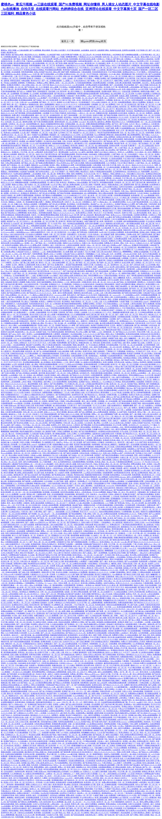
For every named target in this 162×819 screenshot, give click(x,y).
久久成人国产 (25, 132)
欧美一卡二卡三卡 (113, 63)
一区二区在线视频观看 (59, 514)
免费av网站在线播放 (109, 782)
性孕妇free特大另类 (44, 498)
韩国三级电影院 (99, 351)
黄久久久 (15, 535)
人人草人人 (80, 187)
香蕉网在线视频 (154, 158)
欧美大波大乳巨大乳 (85, 464)
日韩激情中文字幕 (21, 258)
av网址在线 (58, 61)
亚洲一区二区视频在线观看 (107, 784)
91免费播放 (85, 637)
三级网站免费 (41, 494)
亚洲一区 (7, 743)
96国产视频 (88, 221)
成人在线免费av (34, 360)
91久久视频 (36, 187)
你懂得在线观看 (85, 388)
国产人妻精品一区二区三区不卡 (103, 109)
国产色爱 (4, 559)
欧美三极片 (13, 550)
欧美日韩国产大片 (51, 152)
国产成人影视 (98, 221)
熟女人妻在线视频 (75, 169)
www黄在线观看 (78, 85)
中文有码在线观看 (92, 758)
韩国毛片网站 (10, 330)
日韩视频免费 (132, 683)
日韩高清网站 (119, 505)
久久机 (98, 310)
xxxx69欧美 (19, 230)
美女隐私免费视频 (110, 390)
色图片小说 (86, 243)
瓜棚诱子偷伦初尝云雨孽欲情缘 (136, 685)
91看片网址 (38, 511)
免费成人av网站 (43, 83)
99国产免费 (65, 72)
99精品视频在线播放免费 (57, 156)
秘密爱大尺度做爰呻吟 (135, 637)
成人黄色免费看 (151, 503)
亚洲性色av (130, 351)
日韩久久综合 (51, 317)
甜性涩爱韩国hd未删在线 (46, 576)
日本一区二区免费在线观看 (68, 743)
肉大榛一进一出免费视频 (10, 93)
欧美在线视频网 (24, 529)
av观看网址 (75, 728)
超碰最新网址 (23, 169)
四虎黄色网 (130, 269)
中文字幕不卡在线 (50, 689)
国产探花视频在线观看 (66, 154)
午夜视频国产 (115, 813)
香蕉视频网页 (35, 572)
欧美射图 (144, 444)
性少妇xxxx (136, 509)
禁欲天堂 (8, 408)
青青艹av (59, 732)
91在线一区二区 (8, 204)
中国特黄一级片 (148, 804)
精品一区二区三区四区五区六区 (90, 548)
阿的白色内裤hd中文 (49, 544)
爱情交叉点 (117, 252)
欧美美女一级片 (86, 208)
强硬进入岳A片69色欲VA (72, 243)
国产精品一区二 (42, 243)
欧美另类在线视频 (67, 492)
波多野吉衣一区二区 (146, 258)
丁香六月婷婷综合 (79, 358)
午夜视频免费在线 (63, 314)
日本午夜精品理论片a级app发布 (28, 485)
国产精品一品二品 (28, 683)
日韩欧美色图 (112, 395)
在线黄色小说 (36, 453)
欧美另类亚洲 (58, 784)
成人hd (147, 390)
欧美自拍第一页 (59, 498)
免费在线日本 (115, 524)
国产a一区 (59, 128)
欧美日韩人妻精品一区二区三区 (82, 145)
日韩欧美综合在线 (17, 353)
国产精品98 (61, 161)
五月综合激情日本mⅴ (56, 778)
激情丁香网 (97, 635)
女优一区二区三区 (131, 314)
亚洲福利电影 (36, 544)
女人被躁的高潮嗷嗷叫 (63, 408)
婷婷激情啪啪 (14, 171)
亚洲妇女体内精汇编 (124, 137)
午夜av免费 (153, 89)
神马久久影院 (15, 763)
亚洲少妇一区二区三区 (122, 100)
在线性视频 (150, 132)
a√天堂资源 (143, 54)
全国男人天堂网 (130, 80)
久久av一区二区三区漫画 (118, 76)
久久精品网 (14, 442)
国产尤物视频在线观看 (130, 54)
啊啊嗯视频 (109, 550)
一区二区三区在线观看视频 (32, 492)
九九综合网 (40, 145)
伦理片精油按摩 (137, 100)
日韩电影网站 (10, 485)
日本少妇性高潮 (45, 802)
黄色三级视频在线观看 (73, 217)
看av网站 (97, 423)
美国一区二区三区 (73, 813)
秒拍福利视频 (70, 494)
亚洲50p (21, 483)
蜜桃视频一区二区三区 (39, 132)
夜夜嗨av (21, 758)
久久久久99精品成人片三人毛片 (94, 106)
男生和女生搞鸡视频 (27, 176)
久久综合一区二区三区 (67, 236)
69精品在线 (131, 745)
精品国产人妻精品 (15, 180)
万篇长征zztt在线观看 (34, 61)
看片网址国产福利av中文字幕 (136, 130)
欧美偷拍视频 (94, 421)
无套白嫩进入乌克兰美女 (135, 174)
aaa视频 (86, 297)
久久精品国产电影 (53, 54)
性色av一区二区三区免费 (91, 228)
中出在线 (123, 145)
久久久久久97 (140, 719)
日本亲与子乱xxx (69, 641)
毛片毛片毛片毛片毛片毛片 (115, 609)
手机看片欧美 (77, 756)
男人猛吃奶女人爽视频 (102, 122)
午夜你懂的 (138, 596)
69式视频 (135, 317)
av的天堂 (120, 719)
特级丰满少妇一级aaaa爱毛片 (149, 109)
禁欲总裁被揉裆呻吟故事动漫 (125, 193)
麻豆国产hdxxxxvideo (76, 63)
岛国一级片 (77, 648)
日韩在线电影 (32, 239)
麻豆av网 (56, 72)
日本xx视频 (46, 425)
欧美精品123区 (26, 150)
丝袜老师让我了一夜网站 (94, 815)
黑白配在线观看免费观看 (52, 228)
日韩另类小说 (60, 245)
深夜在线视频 (22, 137)
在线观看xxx (147, 93)
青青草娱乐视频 (35, 654)
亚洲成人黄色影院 (19, 167)
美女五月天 (63, 111)
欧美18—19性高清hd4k (90, 161)
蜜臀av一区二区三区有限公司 (52, 531)
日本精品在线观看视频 (37, 126)
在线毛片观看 (98, 115)
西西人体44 (110, 334)
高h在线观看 (125, 813)
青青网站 (112, 659)
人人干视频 (60, 57)
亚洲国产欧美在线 (40, 191)
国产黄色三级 (118, 59)
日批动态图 (126, 91)
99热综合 (22, 648)
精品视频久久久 (154, 364)
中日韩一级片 (17, 615)
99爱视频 (62, 470)
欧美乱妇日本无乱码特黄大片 (80, 126)
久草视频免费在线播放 (93, 440)
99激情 (45, 234)
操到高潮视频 (36, 76)
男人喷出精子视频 (7, 111)
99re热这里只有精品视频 (50, 793)
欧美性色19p (34, 533)
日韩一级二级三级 (140, 563)
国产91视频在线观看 (144, 80)
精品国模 (17, 618)
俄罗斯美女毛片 (7, 174)
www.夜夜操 (101, 70)
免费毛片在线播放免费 (148, 663)
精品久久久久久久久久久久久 (61, 85)
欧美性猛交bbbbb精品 (22, 715)
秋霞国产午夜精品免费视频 (83, 533)
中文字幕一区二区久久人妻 (58, 297)
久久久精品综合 (11, 390)
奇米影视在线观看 (80, 137)
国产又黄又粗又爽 (139, 182)
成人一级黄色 (106, 399)
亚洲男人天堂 (148, 260)
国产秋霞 (39, 769)
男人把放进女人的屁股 (114, 180)
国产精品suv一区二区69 (20, 566)
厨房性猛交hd (138, 349)
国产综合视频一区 (12, 436)
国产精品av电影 (18, 54)
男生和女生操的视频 (56, 178)
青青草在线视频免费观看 (99, 319)
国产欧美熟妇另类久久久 (92, 763)
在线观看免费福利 (125, 102)
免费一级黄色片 (76, 89)
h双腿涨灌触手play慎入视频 (17, 197)
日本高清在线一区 (144, 754)
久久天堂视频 (9, 732)
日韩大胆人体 (25, 561)
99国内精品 (103, 74)
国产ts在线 (53, 269)
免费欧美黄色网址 (88, 451)
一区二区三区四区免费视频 (17, 514)
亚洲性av (26, 685)
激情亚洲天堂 (105, 377)
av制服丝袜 (135, 65)
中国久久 (109, 59)
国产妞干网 (14, 498)
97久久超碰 (25, 544)
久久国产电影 (59, 481)
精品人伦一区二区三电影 (124, 416)
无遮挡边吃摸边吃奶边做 (48, 111)
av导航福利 (57, 304)
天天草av (16, 262)
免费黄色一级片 (15, 388)
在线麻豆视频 (26, 260)
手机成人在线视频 (10, 83)
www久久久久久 (88, 156)
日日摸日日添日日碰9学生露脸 (43, 340)
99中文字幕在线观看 (48, 109)
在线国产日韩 (31, 576)
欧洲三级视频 (108, 362)
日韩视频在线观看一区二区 (15, 542)
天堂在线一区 (147, 485)
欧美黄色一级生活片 (11, 635)
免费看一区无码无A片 (12, 193)
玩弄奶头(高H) (76, 553)
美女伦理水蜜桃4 (75, 763)
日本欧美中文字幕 (76, 119)
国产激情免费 (87, 739)
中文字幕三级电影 (7, 622)
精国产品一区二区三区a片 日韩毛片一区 (43, 611)
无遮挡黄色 (61, 628)
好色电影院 (36, 57)
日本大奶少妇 (90, 187)
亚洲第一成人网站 (32, 364)
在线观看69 (22, 189)
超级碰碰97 (65, 334)
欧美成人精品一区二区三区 (52, 371)
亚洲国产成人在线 (42, 176)
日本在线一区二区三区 (13, 122)
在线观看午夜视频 (48, 732)
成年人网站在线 (63, 375)
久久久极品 (72, 232)
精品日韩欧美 (21, 451)
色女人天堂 (120, 130)
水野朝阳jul (156, 371)
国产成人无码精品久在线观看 (27, 373)
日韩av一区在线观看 (38, 256)
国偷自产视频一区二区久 (116, 492)
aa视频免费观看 (97, 602)
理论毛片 (101, 349)
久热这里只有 (75, 680)
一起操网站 (27, 791)
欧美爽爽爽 (72, 366)
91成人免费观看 (110, 795)
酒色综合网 (5, 243)
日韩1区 (31, 468)
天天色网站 (35, 793)
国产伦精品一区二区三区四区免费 (105, 96)
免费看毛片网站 (118, 635)
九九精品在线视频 (113, 167)
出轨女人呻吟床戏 (80, 310)
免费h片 (135, 408)
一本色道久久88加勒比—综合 (56, 210)
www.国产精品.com (59, 813)
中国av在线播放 (123, 724)
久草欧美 (76, 425)
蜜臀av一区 (88, 379)
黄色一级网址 (78, 280)
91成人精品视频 (18, 267)
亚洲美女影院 (106, 343)
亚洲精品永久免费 (47, 119)
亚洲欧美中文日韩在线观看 (97, 633)
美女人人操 (103, 161)
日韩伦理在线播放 (111, 275)
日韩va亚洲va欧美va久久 (45, 763)
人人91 (121, 501)
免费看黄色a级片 (151, 637)
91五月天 (89, 613)
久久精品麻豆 (101, 63)
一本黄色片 (87, 507)
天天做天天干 (141, 351)
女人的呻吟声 (81, 460)
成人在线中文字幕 (20, 438)
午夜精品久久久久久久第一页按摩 (42, 566)
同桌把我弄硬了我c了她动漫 (11, 631)
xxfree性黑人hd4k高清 (106, 269)
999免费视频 (120, 810)
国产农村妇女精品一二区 (45, 171)
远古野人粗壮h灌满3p (118, 267)
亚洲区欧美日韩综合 (38, 693)
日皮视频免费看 (84, 449)
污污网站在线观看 (144, 572)
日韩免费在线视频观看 (122, 195)
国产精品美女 (113, 119)
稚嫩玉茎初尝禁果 (147, 299)
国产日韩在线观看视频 (122, 509)
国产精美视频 (85, 414)
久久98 (95, 139)
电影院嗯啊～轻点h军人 (141, 83)
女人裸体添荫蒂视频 (44, 470)
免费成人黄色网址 (77, 674)
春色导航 (42, 373)
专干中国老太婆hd (103, 353)
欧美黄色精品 (26, 291)
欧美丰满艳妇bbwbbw (137, 219)
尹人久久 (90, 646)
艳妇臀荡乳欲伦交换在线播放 (145, 111)
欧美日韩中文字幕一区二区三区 (63, 557)
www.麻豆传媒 (72, 754)
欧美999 (22, 119)
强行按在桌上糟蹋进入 (109, 444)
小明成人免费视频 (63, 431)
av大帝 (14, 364)
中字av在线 (8, 269)
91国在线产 (71, 96)
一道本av (45, 817)
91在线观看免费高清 (115, 356)
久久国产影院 (122, 412)
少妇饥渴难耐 (28, 427)
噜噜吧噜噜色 (98, 754)
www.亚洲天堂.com (41, 522)
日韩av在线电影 (28, 709)
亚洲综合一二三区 (122, 236)
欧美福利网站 (6, 161)
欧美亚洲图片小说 (153, 284)
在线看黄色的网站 (119, 202)
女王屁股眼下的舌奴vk (104, 579)
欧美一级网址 (129, 719)
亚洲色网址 (134, 96)
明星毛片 (81, 776)
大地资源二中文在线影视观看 (62, 310)
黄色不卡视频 (125, 280)
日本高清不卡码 (142, 74)
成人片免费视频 (39, 161)
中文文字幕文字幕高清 (58, 113)
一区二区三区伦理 (115, 347)
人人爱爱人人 (68, 80)
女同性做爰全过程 (113, 527)
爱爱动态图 (123, 306)
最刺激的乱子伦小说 (50, 455)
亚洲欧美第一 (126, 167)
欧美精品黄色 (6, 464)
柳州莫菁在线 (70, 332)
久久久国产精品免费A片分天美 (109, 371)
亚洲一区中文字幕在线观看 (148, 254)
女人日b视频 (34, 93)
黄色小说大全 (67, 425)
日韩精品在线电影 (26, 319)
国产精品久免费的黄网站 (113, 358)
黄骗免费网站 (11, 507)
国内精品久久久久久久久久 (54, 477)
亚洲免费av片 (26, 228)
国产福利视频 (36, 800)
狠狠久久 (156, 379)
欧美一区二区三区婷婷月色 (99, 249)
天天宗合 (24, 371)
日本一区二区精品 (25, 375)
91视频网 (21, 282)
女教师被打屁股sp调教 (61, 728)
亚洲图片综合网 (43, 275)
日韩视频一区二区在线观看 (108, 401)
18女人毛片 (130, 609)
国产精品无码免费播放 (110, 455)
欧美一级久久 (153, 213)
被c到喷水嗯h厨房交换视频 (66, 109)
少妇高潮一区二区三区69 (143, 126)
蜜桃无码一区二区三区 (26, 154)
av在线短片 (11, 600)
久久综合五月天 (53, 713)
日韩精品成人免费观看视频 (62, 546)
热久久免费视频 (58, 802)
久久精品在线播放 (92, 317)
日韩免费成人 (12, 306)
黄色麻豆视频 (156, 546)
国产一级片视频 (136, 414)
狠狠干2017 (9, 126)
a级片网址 (47, 382)
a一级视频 (127, 410)
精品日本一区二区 (135, 618)
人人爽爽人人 (31, 356)
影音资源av (68, 117)
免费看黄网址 (70, 737)
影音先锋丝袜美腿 (46, 330)
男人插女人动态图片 (18, 460)
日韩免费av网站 (9, 252)
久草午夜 (155, 477)
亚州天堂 (121, 442)
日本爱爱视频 (9, 336)
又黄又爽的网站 (24, 390)
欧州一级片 (87, 87)
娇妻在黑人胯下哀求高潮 (46, 745)
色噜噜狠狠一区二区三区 (98, 644)
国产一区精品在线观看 (26, 570)
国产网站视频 (86, 425)
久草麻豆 (101, 442)
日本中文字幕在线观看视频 (19, 349)
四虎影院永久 (63, 269)
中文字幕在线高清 (41, 659)
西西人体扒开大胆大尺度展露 (87, 774)
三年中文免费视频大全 (119, 219)
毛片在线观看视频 (134, 631)
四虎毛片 (132, 395)
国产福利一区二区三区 (105, 262)
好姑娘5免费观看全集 (76, 761)
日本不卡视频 (94, 570)
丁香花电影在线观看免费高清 (60, 308)
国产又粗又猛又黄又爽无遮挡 (74, 271)
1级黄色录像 (98, 713)
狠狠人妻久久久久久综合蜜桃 (71, 410)
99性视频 (106, 475)
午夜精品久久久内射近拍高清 (84, 284)
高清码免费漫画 (142, 529)
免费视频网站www (103, 650)
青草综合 (134, 176)
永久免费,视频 (68, 252)
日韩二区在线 (67, 141)
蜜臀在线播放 (136, 464)
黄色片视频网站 (32, 460)
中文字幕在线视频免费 (106, 130)
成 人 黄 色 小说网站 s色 (143, 535)
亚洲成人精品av (128, 706)
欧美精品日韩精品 (130, 358)
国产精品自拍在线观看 (28, 639)
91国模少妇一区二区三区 (18, 598)
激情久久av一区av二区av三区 (17, 67)
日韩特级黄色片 (80, 291)
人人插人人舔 (6, 241)
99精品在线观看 (107, 509)
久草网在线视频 (45, 678)
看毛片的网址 (110, 689)
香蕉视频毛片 (10, 304)
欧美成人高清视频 (42, 758)
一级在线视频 (59, 511)
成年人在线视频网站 (134, 477)
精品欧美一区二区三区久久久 (21, 178)
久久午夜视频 (51, 280)
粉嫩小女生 (18, 204)
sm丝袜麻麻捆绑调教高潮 (67, 176)
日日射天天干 (18, 70)
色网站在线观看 (104, 154)
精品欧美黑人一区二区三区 (25, 332)
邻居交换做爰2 (127, 215)
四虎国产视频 (86, 719)
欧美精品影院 (88, 89)
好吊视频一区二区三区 (15, 87)
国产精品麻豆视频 (145, 176)
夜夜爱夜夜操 (48, 61)
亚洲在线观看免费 (90, 364)
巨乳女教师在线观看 (115, 139)
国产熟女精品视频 (19, 219)
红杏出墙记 (26, 158)
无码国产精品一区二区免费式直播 (134, 756)
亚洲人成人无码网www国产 (112, 245)
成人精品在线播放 (26, 401)
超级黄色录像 (129, 184)
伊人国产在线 (53, 327)
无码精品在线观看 (22, 434)
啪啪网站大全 (34, 592)
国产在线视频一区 (66, 291)
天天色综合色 (36, 392)
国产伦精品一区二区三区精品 (125, 518)
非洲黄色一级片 (48, 245)
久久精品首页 (77, 531)
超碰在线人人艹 (69, 774)
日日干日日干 (151, 323)
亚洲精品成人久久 (126, 321)
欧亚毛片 (86, 169)
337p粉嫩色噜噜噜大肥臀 (134, 481)
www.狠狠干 (54, 275)
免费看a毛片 (92, 236)
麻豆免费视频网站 (134, 135)
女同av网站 (68, 468)
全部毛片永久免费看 (13, 291)
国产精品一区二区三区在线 (38, 208)
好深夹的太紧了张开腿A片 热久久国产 (138, 453)
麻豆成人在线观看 (10, 154)
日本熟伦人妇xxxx (66, 663)
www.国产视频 (134, 797)
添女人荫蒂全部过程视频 (27, 477)
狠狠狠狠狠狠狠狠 (59, 143)
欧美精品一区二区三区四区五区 (75, 226)
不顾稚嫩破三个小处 (93, 254)
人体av (12, 522)
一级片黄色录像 (26, 635)
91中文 (61, 364)
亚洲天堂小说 (123, 115)
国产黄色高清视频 (65, 555)
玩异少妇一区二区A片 (111, 57)
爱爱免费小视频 (151, 150)
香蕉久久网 (108, 297)
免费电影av (80, 557)
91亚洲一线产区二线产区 (39, 516)
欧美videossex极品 (122, 555)
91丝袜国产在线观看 (27, 171)
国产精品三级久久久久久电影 (17, 399)
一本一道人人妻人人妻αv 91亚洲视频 (28, 585)
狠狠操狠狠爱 (20, 784)
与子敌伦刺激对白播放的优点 (68, 191)
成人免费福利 (38, 375)
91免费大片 (76, 308)
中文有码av (63, 87)
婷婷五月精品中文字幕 (72, 128)
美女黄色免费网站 (21, 89)
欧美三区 (155, 178)
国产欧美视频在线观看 (74, 139)
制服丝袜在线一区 (105, 295)
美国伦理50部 (105, 691)
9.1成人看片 (49, 706)
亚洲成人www (26, 74)
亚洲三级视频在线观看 (96, 206)
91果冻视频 (97, 165)
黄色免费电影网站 (125, 644)
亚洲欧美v (16, 152)
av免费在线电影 (37, 481)
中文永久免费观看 (99, 492)
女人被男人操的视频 (86, 152)
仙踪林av (128, 362)
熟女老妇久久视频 (119, 789)
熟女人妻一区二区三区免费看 (45, 542)
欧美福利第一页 (137, 195)
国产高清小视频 (62, 63)
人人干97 (155, 559)
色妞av (95, 464)
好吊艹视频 (87, 139)
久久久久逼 (57, 438)
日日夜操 (46, 310)
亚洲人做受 (120, 369)
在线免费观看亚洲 (77, 609)
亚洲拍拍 (38, 195)
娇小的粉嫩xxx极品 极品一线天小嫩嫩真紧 (109, 278)
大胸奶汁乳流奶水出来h (15, 717)
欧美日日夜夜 (128, 126)
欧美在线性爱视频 (132, 232)
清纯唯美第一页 (109, 332)
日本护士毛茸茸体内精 (136, 592)
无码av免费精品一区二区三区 (35, 230)
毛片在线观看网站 (82, 327)
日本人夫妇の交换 (138, 598)
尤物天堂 (43, 117)
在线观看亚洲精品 (28, 286)
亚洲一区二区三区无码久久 (29, 594)
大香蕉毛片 (7, 351)
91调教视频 (16, 447)
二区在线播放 (36, 174)
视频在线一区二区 (28, 145)
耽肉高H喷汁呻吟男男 (60, 483)
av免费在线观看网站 (56, 711)
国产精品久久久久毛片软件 (54, 217)
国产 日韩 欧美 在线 (137, 265)
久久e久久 (155, 135)
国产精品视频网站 (75, 514)
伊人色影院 (52, 743)
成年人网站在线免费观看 (78, 496)
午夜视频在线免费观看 (124, 462)
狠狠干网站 (118, 80)
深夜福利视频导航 (12, 319)
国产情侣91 (147, 347)
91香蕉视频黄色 (45, 189)
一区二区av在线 (81, 689)
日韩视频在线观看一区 (12, 57)
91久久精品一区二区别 (143, 152)
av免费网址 (130, 152)
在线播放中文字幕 (45, 444)
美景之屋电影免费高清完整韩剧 (16, 490)
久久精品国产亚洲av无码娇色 (41, 434)
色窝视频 (103, 356)
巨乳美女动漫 (86, 180)
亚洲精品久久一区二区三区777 (56, 503)
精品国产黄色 (148, 349)
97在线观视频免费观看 (134, 141)
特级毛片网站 (74, 171)
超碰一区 (133, 312)
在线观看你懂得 (35, 399)
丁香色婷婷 (9, 784)
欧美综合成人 (76, 219)
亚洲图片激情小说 (130, 678)
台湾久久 (23, 139)
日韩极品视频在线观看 (90, 219)
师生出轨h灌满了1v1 (101, 524)
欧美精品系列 (146, 559)
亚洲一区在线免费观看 (39, 743)
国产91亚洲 (99, 98)
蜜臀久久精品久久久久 (29, 410)
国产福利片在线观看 (71, 453)
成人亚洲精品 (46, 362)
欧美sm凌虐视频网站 (150, 715)
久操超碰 (84, 312)
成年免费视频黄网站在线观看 (134, 221)
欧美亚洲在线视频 (133, 334)
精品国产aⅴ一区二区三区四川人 (85, 132)
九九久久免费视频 (72, 511)
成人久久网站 (97, 719)
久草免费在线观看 (120, 239)
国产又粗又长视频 (78, 163)
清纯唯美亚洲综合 (83, 306)
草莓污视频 (64, 559)
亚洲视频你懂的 (153, 449)
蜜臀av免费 (52, 191)
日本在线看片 (133, 154)
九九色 (67, 392)
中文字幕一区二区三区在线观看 (27, 111)
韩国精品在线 (75, 72)
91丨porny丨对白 (51, 583)
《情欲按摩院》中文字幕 (92, 410)
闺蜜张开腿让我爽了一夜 (150, 91)
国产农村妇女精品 (133, 267)
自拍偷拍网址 (14, 176)
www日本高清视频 (153, 522)
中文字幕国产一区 (21, 126)
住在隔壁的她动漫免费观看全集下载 (114, 702)
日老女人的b (73, 548)
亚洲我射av (128, 704)
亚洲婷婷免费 (113, 698)
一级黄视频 (78, 544)
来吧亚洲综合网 (58, 202)
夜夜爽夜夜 (90, 271)
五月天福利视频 (88, 135)
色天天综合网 (47, 59)
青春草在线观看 (90, 119)
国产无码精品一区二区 (146, 795)
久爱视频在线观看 (125, 696)
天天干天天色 (92, 576)
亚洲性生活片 (82, 206)
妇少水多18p (66, 358)
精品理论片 (84, 171)
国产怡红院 (156, 674)
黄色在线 (104, 158)
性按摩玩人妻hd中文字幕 (40, 624)
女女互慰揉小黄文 (85, 635)
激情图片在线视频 (154, 362)
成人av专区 (111, 403)
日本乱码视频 (122, 804)
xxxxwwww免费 (60, 295)
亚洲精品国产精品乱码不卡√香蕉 (95, 544)
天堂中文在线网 (113, 280)
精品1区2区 (132, 648)
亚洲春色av (24, 104)
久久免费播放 (123, 395)
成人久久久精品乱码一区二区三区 (54, 490)
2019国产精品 (117, 343)
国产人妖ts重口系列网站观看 (65, 206)
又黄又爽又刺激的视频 (123, 83)
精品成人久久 (153, 314)
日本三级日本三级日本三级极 (147, 78)
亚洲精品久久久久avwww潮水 (31, 761)
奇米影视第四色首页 (99, 72)
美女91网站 (13, 455)
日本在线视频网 (149, 793)
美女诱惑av (35, 117)
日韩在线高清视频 (143, 67)
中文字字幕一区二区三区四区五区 (120, 327)
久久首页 (13, 189)
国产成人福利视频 (142, 184)
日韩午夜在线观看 (76, 377)
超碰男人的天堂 (37, 509)
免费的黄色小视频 (63, 174)
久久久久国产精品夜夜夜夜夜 (40, 143)
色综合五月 (27, 366)
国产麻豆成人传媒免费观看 (145, 611)
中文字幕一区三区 (27, 152)
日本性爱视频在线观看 (83, 165)
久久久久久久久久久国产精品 (94, 334)
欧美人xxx (109, 652)
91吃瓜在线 (153, 325)
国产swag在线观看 (131, 561)
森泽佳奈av (34, 349)
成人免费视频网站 (91, 193)
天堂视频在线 (21, 739)
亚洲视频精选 (116, 498)
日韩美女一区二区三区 (17, 124)
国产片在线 (124, 124)
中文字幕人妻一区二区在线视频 (134, 178)
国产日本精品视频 (47, 74)
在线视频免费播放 (75, 87)
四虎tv (92, 171)
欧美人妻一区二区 (99, 282)
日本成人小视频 (83, 319)
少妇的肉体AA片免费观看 (78, 572)
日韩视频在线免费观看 (38, 182)
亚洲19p (40, 644)
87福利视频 (39, 106)
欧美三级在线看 (149, 763)
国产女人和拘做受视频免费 (46, 351)
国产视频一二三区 (35, 59)
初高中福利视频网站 (44, 282)
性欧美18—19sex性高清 (99, 494)
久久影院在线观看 (115, 158)
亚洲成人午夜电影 (101, 338)
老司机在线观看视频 (34, 113)
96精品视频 (25, 80)
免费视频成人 (77, 148)
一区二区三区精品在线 (145, 145)
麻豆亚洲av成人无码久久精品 (40, 96)
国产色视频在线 (135, 421)
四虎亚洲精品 (105, 93)
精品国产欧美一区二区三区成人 (126, 143)
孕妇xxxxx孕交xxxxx (55, 226)
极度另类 (102, 260)
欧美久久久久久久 (123, 583)
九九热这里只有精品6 (99, 299)
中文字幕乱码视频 (115, 72)
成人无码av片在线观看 (50, 291)
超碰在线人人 (97, 382)
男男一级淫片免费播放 (142, 455)
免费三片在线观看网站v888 (125, 128)
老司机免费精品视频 (109, 670)
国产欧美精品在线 (58, 475)
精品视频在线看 (98, 126)
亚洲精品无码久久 (129, 72)
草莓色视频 (89, 789)
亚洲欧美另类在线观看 (140, 245)
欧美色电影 (33, 273)
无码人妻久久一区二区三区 (107, 709)
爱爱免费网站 (39, 767)
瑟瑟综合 (144, 386)
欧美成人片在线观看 (114, 808)
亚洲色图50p (96, 427)
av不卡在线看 (54, 208)
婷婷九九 (98, 210)
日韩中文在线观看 (135, 804)
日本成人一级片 (103, 741)
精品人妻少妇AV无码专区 (140, 546)
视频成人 (106, 174)
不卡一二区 (109, 416)
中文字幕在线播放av (111, 304)
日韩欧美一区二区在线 (132, 369)
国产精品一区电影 (73, 312)
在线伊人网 (63, 440)
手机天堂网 (141, 332)
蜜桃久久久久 (139, 150)
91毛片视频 (61, 317)
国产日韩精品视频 (70, 61)
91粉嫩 (92, 366)
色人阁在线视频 (123, 61)
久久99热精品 (12, 247)
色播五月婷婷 (31, 282)
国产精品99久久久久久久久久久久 (80, 278)
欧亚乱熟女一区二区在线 (128, 119)
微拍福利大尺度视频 (65, 418)
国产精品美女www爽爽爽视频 (65, 93)
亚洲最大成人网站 (37, 323)
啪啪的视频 (14, 431)
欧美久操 (40, 421)
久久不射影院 (136, 280)
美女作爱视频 (141, 128)
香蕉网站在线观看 (44, 665)
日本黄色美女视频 (55, 243)
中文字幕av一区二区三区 (31, 425)
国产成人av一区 (115, 273)
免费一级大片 (152, 719)
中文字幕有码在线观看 (55, 332)
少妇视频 (45, 113)
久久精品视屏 (106, 228)
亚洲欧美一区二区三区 (136, 113)
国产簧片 (18, 709)
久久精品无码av (14, 511)
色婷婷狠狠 (96, 444)
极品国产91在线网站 (34, 345)
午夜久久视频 (25, 442)
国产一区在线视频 (116, 85)
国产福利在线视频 (87, 574)
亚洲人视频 (79, 520)
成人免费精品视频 (11, 100)
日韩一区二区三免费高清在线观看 (58, 148)
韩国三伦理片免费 (123, 752)
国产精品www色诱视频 (61, 683)
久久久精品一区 (155, 202)
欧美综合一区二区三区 (143, 739)
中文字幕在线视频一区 (33, 353)
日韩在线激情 (59, 540)
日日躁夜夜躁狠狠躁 (136, 613)
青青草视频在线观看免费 (136, 761)
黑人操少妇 (19, 546)
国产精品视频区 (45, 475)
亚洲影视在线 (72, 449)
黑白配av (82, 256)
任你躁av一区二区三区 (10, 78)
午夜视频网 (20, 613)
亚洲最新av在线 (92, 65)
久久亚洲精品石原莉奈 (94, 724)
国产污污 (36, 180)
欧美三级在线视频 (109, 410)
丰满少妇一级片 (27, 511)
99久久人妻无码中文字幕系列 (56, 338)
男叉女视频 (57, 570)
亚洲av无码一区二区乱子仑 (22, 161)
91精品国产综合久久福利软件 (74, 254)
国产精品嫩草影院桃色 (148, 197)
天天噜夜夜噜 (67, 284)
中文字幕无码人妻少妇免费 (98, 481)
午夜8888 (136, 663)
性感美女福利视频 (26, 457)
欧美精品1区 (74, 230)
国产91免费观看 (149, 304)
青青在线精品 (10, 117)
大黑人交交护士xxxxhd (31, 568)
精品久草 (49, 698)
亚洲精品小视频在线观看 (60, 479)
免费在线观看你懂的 (54, 252)
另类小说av (125, 191)
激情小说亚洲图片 (149, 596)
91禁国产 (94, 269)
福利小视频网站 (77, 174)
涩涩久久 (121, 152)
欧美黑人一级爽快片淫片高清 (50, 301)
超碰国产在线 (113, 338)
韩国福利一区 (54, 135)
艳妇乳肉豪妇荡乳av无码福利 (48, 356)
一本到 (147, 438)
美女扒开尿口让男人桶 (38, 314)
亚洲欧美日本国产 (108, 310)
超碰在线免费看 (121, 135)
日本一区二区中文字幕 (17, 429)
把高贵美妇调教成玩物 (49, 663)
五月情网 (142, 96)
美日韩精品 (71, 204)
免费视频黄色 (99, 256)
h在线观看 (140, 382)
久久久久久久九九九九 (54, 501)
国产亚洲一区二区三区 (146, 104)
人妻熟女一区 (113, 321)
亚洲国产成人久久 (69, 691)
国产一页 (70, 685)
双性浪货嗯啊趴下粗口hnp (123, 388)
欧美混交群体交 (69, 306)
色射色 (34, 215)
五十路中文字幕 (65, 100)
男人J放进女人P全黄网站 (73, 403)
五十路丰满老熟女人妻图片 (143, 700)
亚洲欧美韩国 (46, 641)
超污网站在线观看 (90, 717)
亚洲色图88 (78, 447)
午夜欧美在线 (155, 496)
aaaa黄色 (144, 399)
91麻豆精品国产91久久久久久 (18, 516)
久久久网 (84, 540)
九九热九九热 (57, 641)
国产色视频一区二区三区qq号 (81, 54)
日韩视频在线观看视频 (121, 176)
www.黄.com (74, 167)
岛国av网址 (112, 771)
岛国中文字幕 (88, 265)
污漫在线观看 (86, 72)
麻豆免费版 (77, 676)
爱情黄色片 (151, 96)
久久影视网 (118, 221)
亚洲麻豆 (66, 568)
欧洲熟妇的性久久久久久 (147, 119)
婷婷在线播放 (120, 589)
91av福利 (138, 93)
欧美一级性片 (44, 384)
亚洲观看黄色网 (76, 472)
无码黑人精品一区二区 (46, 325)
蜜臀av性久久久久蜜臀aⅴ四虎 (30, 245)
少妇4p (43, 594)
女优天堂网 (65, 54)
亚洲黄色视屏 (106, 91)
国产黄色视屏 (17, 366)
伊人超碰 (50, 256)
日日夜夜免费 (130, 505)
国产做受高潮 (71, 470)
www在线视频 (33, 102)
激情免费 (26, 800)
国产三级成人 (16, 425)
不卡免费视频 (106, 178)
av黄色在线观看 (136, 304)
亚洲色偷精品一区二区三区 (61, 260)
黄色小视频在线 (46, 158)
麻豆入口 (131, 76)
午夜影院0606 (27, 180)
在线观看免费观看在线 (58, 600)
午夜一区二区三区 (48, 65)
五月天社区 (82, 178)
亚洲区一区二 (29, 243)
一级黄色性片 (81, 247)
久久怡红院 (15, 223)
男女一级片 (62, 223)
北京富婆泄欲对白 (148, 507)
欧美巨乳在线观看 (97, 306)
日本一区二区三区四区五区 (127, 104)
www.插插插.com (76, 771)
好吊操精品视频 (112, 345)
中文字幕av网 (55, 89)
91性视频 (110, 83)
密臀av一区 (96, 414)
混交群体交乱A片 (134, 171)
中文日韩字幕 (130, 78)
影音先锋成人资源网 (98, 449)
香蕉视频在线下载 (128, 74)
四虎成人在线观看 (30, 204)
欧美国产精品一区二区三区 (132, 189)
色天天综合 (94, 418)
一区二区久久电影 (12, 278)
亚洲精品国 (30, 702)
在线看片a (35, 278)
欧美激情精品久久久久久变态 (118, 117)
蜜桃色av (152, 540)
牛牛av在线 (95, 102)
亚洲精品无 (25, 193)
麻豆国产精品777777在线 (112, 210)
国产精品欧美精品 (112, 226)
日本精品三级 (148, 141)
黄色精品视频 (117, 399)
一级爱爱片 (123, 421)
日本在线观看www (17, 243)
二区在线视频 (15, 382)
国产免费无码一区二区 (124, 150)
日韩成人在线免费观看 (17, 706)
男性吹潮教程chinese (96, 275)
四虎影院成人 (146, 273)
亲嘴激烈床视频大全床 (25, 217)
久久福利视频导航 (89, 353)
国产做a (82, 743)
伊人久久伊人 (31, 429)
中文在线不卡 (144, 317)
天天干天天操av (24, 76)
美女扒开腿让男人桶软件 (76, 390)
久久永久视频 (83, 667)
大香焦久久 (87, 771)
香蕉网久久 (141, 282)
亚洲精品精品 (154, 620)
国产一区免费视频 (101, 553)
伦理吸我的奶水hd (134, 386)
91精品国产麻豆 (37, 390)
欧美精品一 (84, 230)
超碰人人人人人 (50, 412)
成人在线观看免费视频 (40, 635)
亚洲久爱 (66, 609)
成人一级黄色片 (110, 98)
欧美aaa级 (105, 254)
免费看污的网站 (101, 78)
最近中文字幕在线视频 (66, 689)
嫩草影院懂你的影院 (111, 663)
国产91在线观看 (155, 74)
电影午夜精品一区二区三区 (81, 301)
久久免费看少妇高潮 (64, 280)
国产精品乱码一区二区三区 (74, 780)
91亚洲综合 (100, 470)
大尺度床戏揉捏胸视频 (83, 83)
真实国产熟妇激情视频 (74, 265)
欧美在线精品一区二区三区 (94, 416)
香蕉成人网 (31, 494)
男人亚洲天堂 (61, 221)
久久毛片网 (149, 375)
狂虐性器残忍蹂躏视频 (22, 174)
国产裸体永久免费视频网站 (52, 195)
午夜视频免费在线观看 (152, 278)
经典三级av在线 (131, 650)
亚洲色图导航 (44, 756)
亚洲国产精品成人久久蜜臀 (125, 204)
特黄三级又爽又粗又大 (136, 239)
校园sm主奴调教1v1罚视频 (55, 139)
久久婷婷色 (22, 208)
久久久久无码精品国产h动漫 (78, 421)
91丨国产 (29, 542)
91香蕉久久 (100, 59)
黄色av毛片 (143, 314)
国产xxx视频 (69, 447)
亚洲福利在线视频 (14, 481)
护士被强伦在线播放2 (55, 639)
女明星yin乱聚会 (112, 106)
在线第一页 (20, 202)
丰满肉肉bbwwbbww (115, 678)
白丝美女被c (40, 698)
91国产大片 (27, 336)
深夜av (44, 399)
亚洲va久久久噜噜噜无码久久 (110, 308)
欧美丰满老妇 (146, 661)
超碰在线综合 (123, 375)
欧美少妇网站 (32, 189)
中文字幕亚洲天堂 (93, 241)
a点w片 (102, 223)
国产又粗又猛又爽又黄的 (152, 137)
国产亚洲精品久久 (74, 522)
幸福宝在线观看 (125, 379)
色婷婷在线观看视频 (73, 161)
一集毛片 (10, 546)
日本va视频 (34, 440)
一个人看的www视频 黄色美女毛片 (41, 295)
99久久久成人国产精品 (115, 282)
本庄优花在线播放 (112, 457)
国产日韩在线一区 (31, 87)
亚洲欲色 (150, 102)
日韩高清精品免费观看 (123, 447)
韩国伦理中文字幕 (48, 572)
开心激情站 (85, 813)
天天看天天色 (49, 106)
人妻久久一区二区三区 (86, 113)
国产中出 (50, 265)
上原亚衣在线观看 (73, 245)
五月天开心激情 (87, 184)
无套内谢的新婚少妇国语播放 (102, 373)
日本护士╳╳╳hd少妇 (71, 180)
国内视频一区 (6, 286)
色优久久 (70, 143)
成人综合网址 (110, 150)
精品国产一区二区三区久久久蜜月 (40, 553)
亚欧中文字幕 (106, 674)
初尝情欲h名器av (112, 711)
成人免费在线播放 (28, 618)
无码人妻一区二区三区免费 (79, 360)
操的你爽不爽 (35, 722)
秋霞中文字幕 (28, 767)
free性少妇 (74, 152)
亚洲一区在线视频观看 (55, 494)
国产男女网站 (98, 87)
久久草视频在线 (13, 457)
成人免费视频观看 (78, 611)
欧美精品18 (24, 592)
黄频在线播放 (6, 364)
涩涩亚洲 (72, 503)
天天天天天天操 (90, 174)
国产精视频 (103, 758)
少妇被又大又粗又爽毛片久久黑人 (61, 200)
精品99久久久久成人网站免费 (58, 126)
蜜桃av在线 (92, 672)
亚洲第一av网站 (59, 704)
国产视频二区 (50, 379)
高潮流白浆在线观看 (28, 269)
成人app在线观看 (94, 639)
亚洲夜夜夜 (135, 91)
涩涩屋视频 (30, 758)
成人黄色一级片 (132, 589)
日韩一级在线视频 (99, 280)
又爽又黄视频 (74, 269)
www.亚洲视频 (33, 137)
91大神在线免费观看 (80, 397)
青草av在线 (150, 206)
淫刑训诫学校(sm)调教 (25, 466)
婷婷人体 (66, 76)
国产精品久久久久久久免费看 (142, 440)
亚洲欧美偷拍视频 (79, 566)
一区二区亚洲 (12, 477)
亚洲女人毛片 (9, 782)
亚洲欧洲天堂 (34, 299)
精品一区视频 (113, 299)
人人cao (113, 392)
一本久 (54, 462)
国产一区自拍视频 (133, 444)
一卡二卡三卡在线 (137, 377)
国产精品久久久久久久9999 (80, 299)
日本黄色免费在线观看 (13, 412)
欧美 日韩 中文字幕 (109, 165)
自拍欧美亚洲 (52, 286)
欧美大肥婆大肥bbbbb (130, 776)
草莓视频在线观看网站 (17, 239)
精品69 (117, 778)
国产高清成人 (64, 299)
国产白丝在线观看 (7, 210)
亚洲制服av (134, 639)
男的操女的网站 (26, 377)
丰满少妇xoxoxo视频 (43, 780)
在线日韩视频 (40, 418)
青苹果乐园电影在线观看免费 (88, 93)
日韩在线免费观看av (132, 156)
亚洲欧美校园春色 (31, 806)
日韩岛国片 (38, 689)
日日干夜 (141, 479)
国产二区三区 (51, 594)
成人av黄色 (13, 570)
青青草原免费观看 (30, 546)
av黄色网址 (123, 698)
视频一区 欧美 (108, 518)
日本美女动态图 (29, 754)
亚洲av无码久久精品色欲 (144, 59)
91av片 (156, 776)
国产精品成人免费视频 (131, 399)
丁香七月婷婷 (45, 130)
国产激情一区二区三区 (35, 139)
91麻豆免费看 (78, 197)
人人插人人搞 (17, 254)
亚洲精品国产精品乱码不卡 (33, 386)
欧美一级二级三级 (49, 174)
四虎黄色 (143, 362)
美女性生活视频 (39, 150)
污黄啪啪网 (18, 128)
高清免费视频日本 (33, 124)
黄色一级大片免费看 (89, 401)
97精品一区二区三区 (39, 336)
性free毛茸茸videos (63, 163)
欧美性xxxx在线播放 (138, 373)
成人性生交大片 (35, 490)
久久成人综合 (90, 579)
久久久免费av (20, 726)
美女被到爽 (75, 683)
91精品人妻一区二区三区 (129, 457)
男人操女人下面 (51, 323)
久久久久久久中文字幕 (34, 726)
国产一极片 (104, 561)
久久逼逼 (31, 555)
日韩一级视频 (98, 267)
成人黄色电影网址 (27, 223)
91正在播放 (48, 481)
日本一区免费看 (116, 254)
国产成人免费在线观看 (71, 184)
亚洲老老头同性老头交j (101, 791)
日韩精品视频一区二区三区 (75, 124)
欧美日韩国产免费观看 (43, 405)
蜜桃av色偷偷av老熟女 (100, 468)
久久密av (120, 726)
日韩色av (136, 362)
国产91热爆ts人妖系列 (72, 748)
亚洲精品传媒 (121, 745)
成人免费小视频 (133, 256)
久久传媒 (147, 100)
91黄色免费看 (30, 769)
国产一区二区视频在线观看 (52, 80)
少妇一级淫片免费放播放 (98, 347)
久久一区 (102, 774)
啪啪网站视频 (116, 189)
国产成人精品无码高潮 (74, 704)
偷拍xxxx (109, 397)
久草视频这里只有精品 (132, 507)
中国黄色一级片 (83, 615)
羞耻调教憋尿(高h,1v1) (146, 247)
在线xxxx (132, 61)
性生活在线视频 (151, 585)
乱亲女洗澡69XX (80, 80)
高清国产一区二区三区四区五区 (70, 507)
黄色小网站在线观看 (106, 193)
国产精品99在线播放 (40, 711)
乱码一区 (48, 304)
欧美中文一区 (116, 364)
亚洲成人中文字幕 (97, 297)
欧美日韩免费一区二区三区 (11, 492)
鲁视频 (148, 178)
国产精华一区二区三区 (57, 522)
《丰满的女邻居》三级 (9, 76)
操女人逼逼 (141, 206)
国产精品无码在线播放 (32, 637)
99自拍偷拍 (93, 154)
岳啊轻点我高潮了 (23, 793)
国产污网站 (134, 815)
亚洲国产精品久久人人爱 (72, 438)
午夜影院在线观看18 (54, 247)
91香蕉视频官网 (97, 375)
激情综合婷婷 (75, 282)
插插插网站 (99, 447)
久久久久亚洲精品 (63, 145)
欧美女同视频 (51, 161)
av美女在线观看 (153, 594)
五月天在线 (133, 431)
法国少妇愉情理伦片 (38, 232)
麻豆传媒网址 (85, 269)
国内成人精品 (152, 98)
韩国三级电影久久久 (118, 174)
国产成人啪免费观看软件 (62, 330)
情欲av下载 (104, 657)
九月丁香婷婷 (83, 347)
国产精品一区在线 (20, 59)
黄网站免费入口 (78, 260)
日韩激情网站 (120, 572)
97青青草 (88, 557)
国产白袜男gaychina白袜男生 (110, 706)
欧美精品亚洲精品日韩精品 (34, 70)
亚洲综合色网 (114, 145)
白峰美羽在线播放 (77, 189)
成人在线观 (27, 496)
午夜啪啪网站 (120, 334)
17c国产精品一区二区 (126, 148)
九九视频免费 (49, 509)
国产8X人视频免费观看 (90, 308)
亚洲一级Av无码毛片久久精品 (124, 67)
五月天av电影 (156, 228)
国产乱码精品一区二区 (147, 143)
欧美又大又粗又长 (150, 340)
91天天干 (28, 557)
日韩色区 (110, 613)
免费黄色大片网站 (115, 241)
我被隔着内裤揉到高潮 (121, 312)
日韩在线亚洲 (125, 161)
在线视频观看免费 (130, 628)
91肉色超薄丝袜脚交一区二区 (89, 61)
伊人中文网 (117, 425)
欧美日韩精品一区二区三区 (37, 451)
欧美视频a (90, 462)
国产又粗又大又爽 (57, 561)
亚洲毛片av (96, 158)
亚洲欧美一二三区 (125, 533)
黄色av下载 (141, 412)
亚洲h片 (158, 132)
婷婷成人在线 (119, 156)
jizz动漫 (23, 494)
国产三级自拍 (72, 317)
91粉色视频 (72, 626)
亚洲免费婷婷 (74, 427)
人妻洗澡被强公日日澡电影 (116, 774)
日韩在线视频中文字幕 (79, 356)
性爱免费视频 (37, 254)
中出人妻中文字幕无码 (110, 336)
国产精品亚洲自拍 (73, 637)
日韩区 (3, 67)
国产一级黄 (119, 314)
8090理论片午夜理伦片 (113, 126)
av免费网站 (16, 260)
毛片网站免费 (97, 388)
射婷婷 (59, 102)
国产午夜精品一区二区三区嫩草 (18, 165)
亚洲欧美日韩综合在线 (29, 670)
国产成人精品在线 (74, 156)
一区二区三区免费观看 (96, 226)
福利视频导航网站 (153, 76)
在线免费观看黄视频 (145, 548)
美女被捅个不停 (121, 800)
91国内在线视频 (15, 228)
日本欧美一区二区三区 (108, 102)
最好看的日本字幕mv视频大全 (34, 589)
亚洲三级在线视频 (111, 436)
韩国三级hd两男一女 (123, 286)
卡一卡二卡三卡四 (109, 516)
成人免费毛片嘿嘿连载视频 (24, 195)
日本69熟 (122, 336)
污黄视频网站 (43, 204)
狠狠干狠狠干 (13, 130)
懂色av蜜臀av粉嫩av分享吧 (150, 802)
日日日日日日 (6, 605)
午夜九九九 (56, 789)
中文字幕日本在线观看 (106, 200)
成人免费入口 (50, 145)
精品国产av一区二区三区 (86, 470)
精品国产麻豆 (77, 505)
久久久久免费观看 (112, 306)
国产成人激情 (90, 622)
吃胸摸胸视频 (96, 728)
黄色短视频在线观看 (131, 180)
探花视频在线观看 (47, 93)
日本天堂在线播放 (25, 340)
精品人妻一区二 (13, 104)
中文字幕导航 (108, 213)
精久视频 (134, 286)
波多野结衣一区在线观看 (16, 531)
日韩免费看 (19, 626)
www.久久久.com (42, 308)
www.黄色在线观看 (140, 213)
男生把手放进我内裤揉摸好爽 (108, 132)
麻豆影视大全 (90, 63)
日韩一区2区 (76, 100)
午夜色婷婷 (153, 204)
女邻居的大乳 (51, 319)
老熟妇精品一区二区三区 (41, 507)
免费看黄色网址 (72, 57)
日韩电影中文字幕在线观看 (62, 137)
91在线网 (40, 210)
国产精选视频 (90, 611)
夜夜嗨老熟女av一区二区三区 (63, 787)
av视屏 (61, 806)
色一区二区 (116, 228)
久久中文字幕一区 (83, 602)
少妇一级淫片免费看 (129, 371)
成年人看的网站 (87, 485)
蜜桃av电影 (43, 349)
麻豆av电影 (145, 57)
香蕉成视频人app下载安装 (119, 797)
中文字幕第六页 (55, 98)
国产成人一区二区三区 (113, 169)
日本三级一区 (73, 241)
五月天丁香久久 (135, 124)
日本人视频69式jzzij (12, 200)
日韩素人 (20, 191)
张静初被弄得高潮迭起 (63, 258)
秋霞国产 (97, 455)
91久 (103, 330)
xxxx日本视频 (44, 165)
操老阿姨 (97, 646)
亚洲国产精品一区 (91, 260)
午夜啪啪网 (103, 321)
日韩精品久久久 (96, 453)
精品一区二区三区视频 (130, 364)
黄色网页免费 (123, 87)
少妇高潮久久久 (111, 442)
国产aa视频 (152, 685)
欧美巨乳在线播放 (12, 245)
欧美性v (30, 334)
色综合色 (117, 213)
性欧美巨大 (38, 267)
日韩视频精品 (66, 98)
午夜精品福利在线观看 (103, 171)
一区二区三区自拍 (85, 115)
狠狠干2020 (98, 152)
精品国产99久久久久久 (77, 457)
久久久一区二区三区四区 (20, 156)
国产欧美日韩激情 (56, 797)
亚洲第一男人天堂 (148, 310)
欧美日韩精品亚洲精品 (114, 466)
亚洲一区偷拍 (133, 600)
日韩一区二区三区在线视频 (69, 661)
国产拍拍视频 (30, 347)
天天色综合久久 (46, 667)
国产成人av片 (97, 379)
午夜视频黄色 (62, 761)
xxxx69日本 (5, 711)
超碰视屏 (122, 444)
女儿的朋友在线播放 (146, 652)
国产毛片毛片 (29, 527)
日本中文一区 (137, 676)
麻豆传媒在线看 (153, 678)
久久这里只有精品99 (135, 774)
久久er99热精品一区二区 (82, 696)
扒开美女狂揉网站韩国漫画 (102, 425)
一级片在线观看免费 (108, 61)
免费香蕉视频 (47, 392)
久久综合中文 (108, 687)
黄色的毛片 (120, 659)
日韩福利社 (135, 197)
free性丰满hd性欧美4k (76, 440)
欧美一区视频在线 (67, 239)
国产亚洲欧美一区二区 (27, 535)
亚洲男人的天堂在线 (61, 59)
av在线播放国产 (13, 609)
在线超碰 (8, 282)
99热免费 (102, 479)
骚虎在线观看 (129, 139)
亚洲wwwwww (116, 215)
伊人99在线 (97, 54)
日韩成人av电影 (36, 455)
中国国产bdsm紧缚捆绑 (40, 135)
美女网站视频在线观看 (92, 91)
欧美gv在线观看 (52, 150)
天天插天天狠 (110, 555)
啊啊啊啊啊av (128, 252)
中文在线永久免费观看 (115, 232)
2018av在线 (144, 364)
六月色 (89, 234)
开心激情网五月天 (48, 442)
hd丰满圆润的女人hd (40, 496)
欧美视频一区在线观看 (51, 492)
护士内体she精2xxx (49, 67)
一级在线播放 (136, 728)
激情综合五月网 (46, 137)
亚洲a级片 (123, 226)
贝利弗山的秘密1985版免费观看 (97, 85)
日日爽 (50, 602)
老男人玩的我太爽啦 (85, 399)
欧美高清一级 (30, 351)
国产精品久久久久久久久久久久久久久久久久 (88, 587)
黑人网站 (71, 713)
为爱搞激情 (141, 492)
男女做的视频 (94, 706)
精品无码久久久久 (31, 54)
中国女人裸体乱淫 (20, 343)
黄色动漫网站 (120, 234)
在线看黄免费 (116, 249)
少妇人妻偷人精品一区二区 (31, 85)
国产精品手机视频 (111, 115)
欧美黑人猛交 (31, 795)
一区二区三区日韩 (67, 83)
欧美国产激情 (25, 278)
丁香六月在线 (138, 544)
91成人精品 (152, 399)
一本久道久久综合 (59, 776)
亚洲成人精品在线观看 (51, 726)
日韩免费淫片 (72, 234)
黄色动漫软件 (33, 579)
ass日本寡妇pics (84, 366)
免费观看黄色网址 (110, 602)
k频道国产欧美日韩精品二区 (78, 249)
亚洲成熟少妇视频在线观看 (78, 600)
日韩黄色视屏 (93, 232)
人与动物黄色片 (99, 100)
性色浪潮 (34, 765)
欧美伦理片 (137, 607)
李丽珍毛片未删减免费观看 (73, 416)
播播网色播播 (128, 405)
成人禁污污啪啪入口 (75, 91)
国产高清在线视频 (109, 719)
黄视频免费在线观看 (55, 117)
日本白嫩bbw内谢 (21, 665)
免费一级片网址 (76, 351)
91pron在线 (93, 667)
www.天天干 (152, 330)
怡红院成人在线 (99, 150)
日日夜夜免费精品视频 (143, 139)
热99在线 (129, 111)
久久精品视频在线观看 (132, 758)
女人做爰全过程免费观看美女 (91, 362)
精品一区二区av (84, 479)
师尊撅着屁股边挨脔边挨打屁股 (58, 589)
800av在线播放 (82, 182)
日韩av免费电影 (110, 137)
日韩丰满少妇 (46, 187)
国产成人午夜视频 (133, 200)
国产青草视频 (20, 113)
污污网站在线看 (104, 364)
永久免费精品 (110, 104)
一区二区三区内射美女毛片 (73, 657)
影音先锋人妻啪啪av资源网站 (75, 501)
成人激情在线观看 (102, 145)
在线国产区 (156, 490)
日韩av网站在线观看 (12, 163)
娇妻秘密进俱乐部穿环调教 (129, 299)
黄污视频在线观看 (59, 434)
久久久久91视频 (34, 633)
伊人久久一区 (81, 691)
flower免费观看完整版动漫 (104, 135)
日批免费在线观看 (99, 83)
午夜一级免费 (13, 327)
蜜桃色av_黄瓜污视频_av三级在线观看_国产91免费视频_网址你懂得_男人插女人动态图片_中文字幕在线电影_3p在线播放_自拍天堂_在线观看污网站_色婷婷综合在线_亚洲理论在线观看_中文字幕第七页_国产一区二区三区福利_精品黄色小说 (80, 8)
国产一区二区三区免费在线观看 (68, 581)
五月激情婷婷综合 (120, 171)
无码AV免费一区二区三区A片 (69, 583)
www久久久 (93, 511)
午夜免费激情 (50, 78)
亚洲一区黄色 (134, 483)
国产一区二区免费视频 (95, 436)
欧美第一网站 (55, 165)
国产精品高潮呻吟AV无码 (16, 293)
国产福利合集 (96, 698)
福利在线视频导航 (143, 210)
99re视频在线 (154, 193)
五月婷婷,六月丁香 (111, 87)
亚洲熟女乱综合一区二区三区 (75, 74)
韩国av (149, 654)
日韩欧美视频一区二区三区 (65, 509)
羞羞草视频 (147, 477)
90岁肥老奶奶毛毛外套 (122, 472)
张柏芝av (59, 442)
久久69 (99, 732)
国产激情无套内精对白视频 (132, 293)
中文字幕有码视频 (123, 403)
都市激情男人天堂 (81, 143)
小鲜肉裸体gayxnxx (22, 232)
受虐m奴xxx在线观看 (11, 132)
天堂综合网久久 (105, 563)
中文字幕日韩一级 (133, 310)
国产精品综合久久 (22, 96)
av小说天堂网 (143, 89)
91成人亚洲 (53, 132)
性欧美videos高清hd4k (63, 620)
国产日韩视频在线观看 (82, 685)
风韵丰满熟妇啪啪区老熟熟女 (110, 511)
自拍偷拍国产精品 (120, 256)
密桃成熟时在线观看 (38, 226)
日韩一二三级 (149, 319)
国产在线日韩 (120, 269)
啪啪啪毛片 (73, 388)
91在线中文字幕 (53, 815)
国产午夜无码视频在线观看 (136, 98)
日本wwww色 (8, 574)
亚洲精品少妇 (33, 748)
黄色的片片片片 (71, 178)
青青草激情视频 (27, 72)
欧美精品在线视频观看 (76, 223)
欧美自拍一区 (125, 106)
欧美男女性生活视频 (46, 206)
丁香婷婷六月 (111, 351)
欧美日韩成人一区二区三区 (83, 555)
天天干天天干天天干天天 (104, 156)
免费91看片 (16, 115)
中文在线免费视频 (52, 529)
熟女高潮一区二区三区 (129, 63)
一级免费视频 (17, 317)
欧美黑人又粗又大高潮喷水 (62, 197)
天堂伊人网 (90, 776)
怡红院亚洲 (13, 98)
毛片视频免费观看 (20, 408)
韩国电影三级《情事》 (111, 615)
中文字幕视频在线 (67, 529)
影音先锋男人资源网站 (36, 148)
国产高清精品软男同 (63, 395)
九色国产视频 (124, 301)
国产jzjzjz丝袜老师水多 (95, 501)
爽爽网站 (10, 797)
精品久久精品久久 (110, 152)
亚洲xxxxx (127, 245)
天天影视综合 (49, 386)
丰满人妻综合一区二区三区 (22, 109)
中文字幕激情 (105, 219)
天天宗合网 (35, 158)
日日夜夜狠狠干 (85, 102)
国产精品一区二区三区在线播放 (102, 111)
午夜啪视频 (121, 351)
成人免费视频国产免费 (87, 70)
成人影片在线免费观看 (12, 371)
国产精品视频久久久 (110, 732)
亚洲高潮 (94, 479)
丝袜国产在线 (141, 76)
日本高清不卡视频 (48, 57)
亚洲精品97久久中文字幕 (60, 535)
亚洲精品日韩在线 (117, 650)
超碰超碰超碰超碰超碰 (50, 353)
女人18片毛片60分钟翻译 (48, 440)
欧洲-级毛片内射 (128, 769)
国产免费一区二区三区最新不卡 (95, 403)
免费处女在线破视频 (141, 252)
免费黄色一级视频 (153, 113)
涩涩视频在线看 (11, 340)
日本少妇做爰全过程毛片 (100, 641)
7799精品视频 (144, 683)
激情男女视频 (28, 122)
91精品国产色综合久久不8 (115, 206)
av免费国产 (83, 561)
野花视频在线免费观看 (53, 70)
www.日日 (68, 778)
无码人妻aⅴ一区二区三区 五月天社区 (17, 187)
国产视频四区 (46, 605)
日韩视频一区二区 (98, 104)
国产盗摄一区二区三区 (73, 741)
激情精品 (112, 412)
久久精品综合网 (96, 615)
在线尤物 (138, 260)
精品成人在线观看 (20, 271)
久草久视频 (51, 343)
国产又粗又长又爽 (79, 258)
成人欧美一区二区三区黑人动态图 (100, 195)
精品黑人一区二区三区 (22, 602)
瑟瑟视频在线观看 (45, 213)
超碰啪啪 (21, 83)
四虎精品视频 (150, 613)
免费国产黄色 (31, 91)
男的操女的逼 (79, 475)
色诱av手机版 (147, 161)
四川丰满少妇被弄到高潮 (117, 637)
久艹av (76, 429)
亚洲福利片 (50, 395)
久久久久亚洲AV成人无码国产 (120, 423)
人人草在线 (115, 496)
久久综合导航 (12, 663)
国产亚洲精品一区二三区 (123, 451)
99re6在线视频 (75, 228)
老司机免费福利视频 (51, 769)
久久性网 (46, 260)
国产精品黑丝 (125, 464)
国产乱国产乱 (94, 182)
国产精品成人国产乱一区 (142, 767)
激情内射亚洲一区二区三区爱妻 (66, 122)
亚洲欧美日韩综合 (15, 470)
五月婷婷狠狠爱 (131, 282)
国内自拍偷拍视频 (124, 208)
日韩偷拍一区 (121, 310)
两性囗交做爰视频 (116, 559)
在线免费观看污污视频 (102, 598)
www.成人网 (36, 291)
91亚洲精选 (35, 602)
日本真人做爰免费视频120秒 (25, 687)
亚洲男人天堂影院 (55, 631)
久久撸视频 (6, 672)
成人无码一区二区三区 (136, 132)
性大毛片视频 (26, 57)
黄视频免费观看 (75, 451)
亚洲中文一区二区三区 (60, 288)
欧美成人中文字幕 (147, 117)
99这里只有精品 (7, 195)
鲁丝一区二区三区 (8, 520)
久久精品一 (65, 89)
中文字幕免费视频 (21, 732)
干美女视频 (43, 284)
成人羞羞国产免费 (107, 234)
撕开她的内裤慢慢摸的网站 (72, 304)
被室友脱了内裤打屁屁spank (126, 488)
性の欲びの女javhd (152, 462)
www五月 (82, 122)
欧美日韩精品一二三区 (61, 282)
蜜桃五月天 (138, 340)
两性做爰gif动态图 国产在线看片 (135, 241)
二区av (89, 96)
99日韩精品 (117, 54)
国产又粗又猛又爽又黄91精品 (132, 366)
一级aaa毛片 (143, 553)
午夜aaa (117, 366)
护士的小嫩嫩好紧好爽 (137, 306)
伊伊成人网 (64, 208)
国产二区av (104, 273)
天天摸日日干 (38, 249)
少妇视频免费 (107, 728)
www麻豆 (108, 217)
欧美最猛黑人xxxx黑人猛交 (141, 470)
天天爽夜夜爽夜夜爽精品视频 (48, 215)
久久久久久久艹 (56, 271)
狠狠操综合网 (147, 280)
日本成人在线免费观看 (50, 505)
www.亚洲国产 (42, 98)
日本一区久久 (130, 243)
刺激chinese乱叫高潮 (74, 717)
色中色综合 (32, 210)
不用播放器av (31, 83)
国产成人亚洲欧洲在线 (38, 156)
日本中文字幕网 (128, 418)
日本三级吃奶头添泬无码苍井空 (93, 128)
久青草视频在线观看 (78, 589)
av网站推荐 (39, 152)
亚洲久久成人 (152, 128)
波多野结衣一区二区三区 (120, 265)
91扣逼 (148, 230)
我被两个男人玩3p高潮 (51, 267)
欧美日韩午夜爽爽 (92, 223)
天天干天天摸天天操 (71, 349)
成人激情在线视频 (30, 128)
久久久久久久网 (144, 496)
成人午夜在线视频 (27, 236)
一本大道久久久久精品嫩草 (44, 464)
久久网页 (74, 479)
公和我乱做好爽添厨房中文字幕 (105, 208)
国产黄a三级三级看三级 (29, 262)
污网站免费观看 (130, 356)
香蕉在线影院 (109, 284)
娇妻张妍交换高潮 (42, 524)
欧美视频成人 (133, 748)
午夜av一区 (24, 436)
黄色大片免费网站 (139, 102)
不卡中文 (36, 109)
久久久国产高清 (141, 442)
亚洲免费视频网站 (128, 579)
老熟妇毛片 (140, 284)
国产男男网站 (131, 206)
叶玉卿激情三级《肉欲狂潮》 (63, 605)
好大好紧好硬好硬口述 (28, 498)
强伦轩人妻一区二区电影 (44, 709)
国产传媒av (146, 135)
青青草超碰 (31, 408)
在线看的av (149, 405)
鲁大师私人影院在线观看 (24, 472)
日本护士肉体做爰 (126, 455)
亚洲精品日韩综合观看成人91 (12, 685)
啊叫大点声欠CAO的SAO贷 (41, 787)
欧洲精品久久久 (88, 748)
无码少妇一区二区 (99, 117)
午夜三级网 (40, 338)
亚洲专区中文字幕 (62, 119)
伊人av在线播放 (133, 789)
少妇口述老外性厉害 (17, 234)
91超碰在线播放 (21, 210)
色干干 (99, 174)
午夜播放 (29, 607)
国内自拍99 (85, 477)
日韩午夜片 (98, 89)
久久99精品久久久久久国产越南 (65, 158)
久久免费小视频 (21, 148)
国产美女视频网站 (57, 384)
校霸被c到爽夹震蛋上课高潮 (84, 239)
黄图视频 (10, 626)
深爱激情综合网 (85, 167)
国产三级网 (104, 76)
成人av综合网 (29, 106)
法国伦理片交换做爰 (113, 769)
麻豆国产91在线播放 (95, 137)
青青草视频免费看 (130, 169)
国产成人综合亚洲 (87, 215)
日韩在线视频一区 (151, 481)
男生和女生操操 (82, 154)
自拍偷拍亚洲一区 (56, 115)
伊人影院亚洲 (117, 522)
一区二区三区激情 (152, 239)
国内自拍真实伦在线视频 (150, 65)
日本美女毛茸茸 (22, 299)
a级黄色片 (108, 256)
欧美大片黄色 (41, 265)
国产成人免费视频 (23, 117)
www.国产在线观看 (27, 524)
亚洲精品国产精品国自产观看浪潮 (135, 70)
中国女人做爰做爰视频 (71, 732)
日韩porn (115, 460)
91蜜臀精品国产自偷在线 (18, 555)
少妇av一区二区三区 (146, 154)
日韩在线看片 (141, 505)
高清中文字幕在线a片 (125, 535)
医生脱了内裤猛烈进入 (66, 460)
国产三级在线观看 (71, 115)
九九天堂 (16, 421)
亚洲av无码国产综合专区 (43, 72)
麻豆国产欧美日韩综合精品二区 (106, 533)
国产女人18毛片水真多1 (105, 366)
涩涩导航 (18, 336)
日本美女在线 (63, 286)
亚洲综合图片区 (154, 241)
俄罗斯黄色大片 (154, 810)
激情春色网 (136, 581)
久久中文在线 (37, 260)
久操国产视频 (98, 795)
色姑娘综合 (99, 284)
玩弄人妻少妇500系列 (104, 252)
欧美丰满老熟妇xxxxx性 (113, 89)
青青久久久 (117, 91)
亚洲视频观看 (74, 208)
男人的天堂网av (147, 353)
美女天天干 (98, 213)
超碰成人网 (146, 771)
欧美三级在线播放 (12, 119)
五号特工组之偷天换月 (68, 130)
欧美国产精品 (132, 384)
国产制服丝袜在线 (68, 654)
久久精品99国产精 (84, 158)
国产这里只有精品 (25, 306)
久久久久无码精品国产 (44, 540)
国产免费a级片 (75, 273)
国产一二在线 (31, 275)
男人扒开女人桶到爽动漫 (10, 659)
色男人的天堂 (99, 568)
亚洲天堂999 (87, 351)
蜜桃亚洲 (4, 334)
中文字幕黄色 (82, 176)
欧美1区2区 (153, 85)
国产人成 (127, 408)
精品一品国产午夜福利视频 (58, 451)
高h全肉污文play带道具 (10, 139)
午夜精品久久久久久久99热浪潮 (90, 57)
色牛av (137, 784)
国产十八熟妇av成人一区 (102, 202)
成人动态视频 (124, 414)
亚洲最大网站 (94, 76)
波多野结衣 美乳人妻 (9, 813)
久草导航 (95, 778)
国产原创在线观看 (102, 271)
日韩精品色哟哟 (10, 624)
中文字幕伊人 (6, 366)
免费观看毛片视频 (33, 531)
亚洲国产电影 (136, 403)
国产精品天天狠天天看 (25, 405)
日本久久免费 (72, 776)
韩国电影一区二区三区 (22, 358)
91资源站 (44, 360)
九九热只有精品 (143, 193)
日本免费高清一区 (41, 466)
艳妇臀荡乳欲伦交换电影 (37, 563)
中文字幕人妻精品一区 (44, 570)
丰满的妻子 (132, 145)
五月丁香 (119, 410)
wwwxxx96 (116, 295)
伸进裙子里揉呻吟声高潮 (82, 117)
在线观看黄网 (108, 472)
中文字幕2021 (84, 67)
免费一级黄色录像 (36, 310)
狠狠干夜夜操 (6, 54)
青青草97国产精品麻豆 (139, 106)
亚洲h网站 (53, 460)
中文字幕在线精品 (120, 717)
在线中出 (53, 176)
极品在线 (24, 65)
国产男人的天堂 (35, 371)
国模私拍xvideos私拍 (13, 74)
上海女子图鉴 (26, 382)
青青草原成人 (107, 54)
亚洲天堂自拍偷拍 (126, 187)
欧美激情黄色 (73, 635)
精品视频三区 (88, 648)
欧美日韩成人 (72, 113)
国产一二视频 (39, 520)
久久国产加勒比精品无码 (10, 524)
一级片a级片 (129, 442)
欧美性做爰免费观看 (124, 607)
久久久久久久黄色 (99, 405)
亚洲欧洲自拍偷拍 (15, 756)
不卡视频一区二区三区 (121, 438)
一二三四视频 (55, 756)
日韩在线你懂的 (114, 633)
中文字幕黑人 (142, 72)
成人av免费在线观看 (100, 412)
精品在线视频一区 (99, 167)
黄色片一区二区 (50, 249)
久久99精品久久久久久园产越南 (40, 728)
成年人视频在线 (18, 206)
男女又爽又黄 (52, 754)
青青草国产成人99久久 (40, 200)
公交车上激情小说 (31, 206)
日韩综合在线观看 (99, 180)
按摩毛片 (117, 262)
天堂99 (77, 485)
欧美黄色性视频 (107, 648)
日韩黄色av (121, 98)
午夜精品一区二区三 (143, 360)
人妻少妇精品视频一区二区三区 (43, 63)
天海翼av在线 (120, 200)
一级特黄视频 (108, 388)
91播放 (75, 652)
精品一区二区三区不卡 (128, 615)
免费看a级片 (146, 557)
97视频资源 (16, 65)
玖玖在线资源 (68, 570)
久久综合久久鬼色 (92, 537)
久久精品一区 (121, 689)
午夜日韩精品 (107, 763)
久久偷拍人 (95, 535)
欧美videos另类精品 (143, 395)
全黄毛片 (10, 726)
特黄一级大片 (149, 787)
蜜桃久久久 (118, 652)
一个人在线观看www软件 (130, 295)
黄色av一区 (18, 581)
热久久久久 (45, 488)
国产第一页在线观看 (111, 379)
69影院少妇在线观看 (61, 674)
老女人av (115, 598)
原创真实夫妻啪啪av (16, 583)
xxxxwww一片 (139, 462)
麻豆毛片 (147, 609)
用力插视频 (24, 93)
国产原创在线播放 (15, 488)
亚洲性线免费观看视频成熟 (121, 291)
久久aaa (16, 338)
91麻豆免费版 (94, 561)
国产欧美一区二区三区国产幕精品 (41, 258)
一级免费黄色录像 (84, 109)
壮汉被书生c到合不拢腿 (52, 141)
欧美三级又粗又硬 (60, 278)
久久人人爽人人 (43, 269)
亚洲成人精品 (144, 232)
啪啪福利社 (44, 533)
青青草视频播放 (35, 65)
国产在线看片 (79, 252)
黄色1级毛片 (72, 295)
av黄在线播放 (134, 87)
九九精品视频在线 (97, 503)
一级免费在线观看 (111, 501)
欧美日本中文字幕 (28, 449)
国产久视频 (32, 197)
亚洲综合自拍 (50, 520)
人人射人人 (157, 665)
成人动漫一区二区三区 (90, 273)
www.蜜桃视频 (149, 195)
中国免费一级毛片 (100, 184)
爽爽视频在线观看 (22, 182)
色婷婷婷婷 (50, 620)
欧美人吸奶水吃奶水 (130, 89)
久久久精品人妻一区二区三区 (101, 67)
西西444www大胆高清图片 (88, 130)
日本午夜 (36, 74)
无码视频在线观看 (124, 317)
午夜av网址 (142, 624)
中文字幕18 (55, 130)
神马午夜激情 (144, 228)
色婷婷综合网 (20, 771)
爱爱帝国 (142, 384)
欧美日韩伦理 (35, 605)
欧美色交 (63, 182)
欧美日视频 (86, 594)
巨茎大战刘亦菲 (110, 488)
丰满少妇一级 (17, 791)
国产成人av (21, 91)
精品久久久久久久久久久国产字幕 (100, 247)
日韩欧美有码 (87, 282)
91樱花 (45, 778)
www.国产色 (5, 557)
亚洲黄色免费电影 (141, 215)
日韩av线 (136, 559)
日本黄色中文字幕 (128, 498)
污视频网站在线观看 (11, 323)
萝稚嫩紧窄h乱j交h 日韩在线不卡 (115, 600)
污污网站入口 (94, 542)
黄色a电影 (79, 200)
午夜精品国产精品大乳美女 (56, 685)
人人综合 (47, 390)
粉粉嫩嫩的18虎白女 (88, 732)
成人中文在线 (109, 447)
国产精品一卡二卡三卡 (47, 102)
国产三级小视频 (101, 618)
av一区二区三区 (146, 665)
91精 (58, 78)
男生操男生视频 (19, 351)
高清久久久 (123, 436)
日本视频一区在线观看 (12, 72)
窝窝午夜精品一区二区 (17, 356)
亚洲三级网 (71, 767)
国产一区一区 (137, 347)
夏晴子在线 (78, 787)
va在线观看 (133, 236)
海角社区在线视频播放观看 (95, 163)
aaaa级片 (140, 702)
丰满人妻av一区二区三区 (68, 399)
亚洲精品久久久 (57, 189)
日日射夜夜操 (65, 356)
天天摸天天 (133, 258)
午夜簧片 (131, 698)
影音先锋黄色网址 (72, 561)
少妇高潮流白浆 (100, 485)
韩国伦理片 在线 (129, 230)
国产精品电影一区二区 (147, 680)
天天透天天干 (127, 330)
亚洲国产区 (153, 555)
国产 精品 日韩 (24, 572)
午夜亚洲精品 (37, 382)
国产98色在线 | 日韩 (25, 550)
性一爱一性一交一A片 (22, 256)
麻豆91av (38, 737)
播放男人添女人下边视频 (52, 254)
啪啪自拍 (34, 165)
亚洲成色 (106, 440)
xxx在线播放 (13, 375)
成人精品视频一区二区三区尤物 (122, 93)
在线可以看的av (109, 583)
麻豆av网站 (25, 447)
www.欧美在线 (78, 800)
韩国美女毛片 (129, 522)
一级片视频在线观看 (132, 223)
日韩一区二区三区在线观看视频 (52, 592)
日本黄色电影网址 (83, 204)
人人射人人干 (105, 189)
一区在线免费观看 (59, 96)
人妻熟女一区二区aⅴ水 (136, 297)
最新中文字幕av (18, 184)
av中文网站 (59, 74)
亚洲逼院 (146, 410)
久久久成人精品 (115, 74)
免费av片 (124, 641)
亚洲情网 (22, 78)
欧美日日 (45, 537)
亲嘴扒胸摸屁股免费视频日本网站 (98, 124)
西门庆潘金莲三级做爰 (149, 460)
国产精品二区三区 (28, 163)
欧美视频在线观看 (26, 100)
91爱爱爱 (56, 334)
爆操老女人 (13, 414)
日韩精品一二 (129, 59)
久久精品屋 (117, 178)
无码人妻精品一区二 (28, 308)
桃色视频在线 (6, 115)
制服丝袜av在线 (86, 150)
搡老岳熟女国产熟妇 (102, 215)
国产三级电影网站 (132, 570)
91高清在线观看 (84, 104)
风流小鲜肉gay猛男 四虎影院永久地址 (32, 247)
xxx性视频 (155, 390)
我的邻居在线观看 (137, 191)
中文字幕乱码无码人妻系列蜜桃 (97, 392)
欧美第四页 (42, 639)
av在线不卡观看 (64, 472)
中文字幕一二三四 (94, 178)
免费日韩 (12, 730)
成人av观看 (54, 87)
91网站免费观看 (99, 286)
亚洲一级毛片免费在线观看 (63, 293)
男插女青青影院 (65, 659)
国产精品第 (141, 449)
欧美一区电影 (147, 464)
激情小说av (105, 191)
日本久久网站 (72, 434)
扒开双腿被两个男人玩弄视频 (38, 648)
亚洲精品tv (127, 347)
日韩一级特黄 (87, 438)
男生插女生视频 (35, 735)
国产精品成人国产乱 (111, 141)
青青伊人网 (75, 804)
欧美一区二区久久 (124, 165)
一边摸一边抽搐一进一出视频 (72, 78)
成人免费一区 (92, 390)
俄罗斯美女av (96, 594)
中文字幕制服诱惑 (118, 802)
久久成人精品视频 (46, 438)
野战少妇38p (147, 676)
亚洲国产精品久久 (10, 741)
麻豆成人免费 (73, 412)
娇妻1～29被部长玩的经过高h (19, 537)
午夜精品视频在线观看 (126, 784)
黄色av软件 (75, 659)
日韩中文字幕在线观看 (60, 273)
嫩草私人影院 (54, 83)
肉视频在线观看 (11, 169)
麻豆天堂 (42, 317)
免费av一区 (118, 672)
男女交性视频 (101, 527)
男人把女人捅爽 (82, 332)
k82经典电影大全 (69, 247)
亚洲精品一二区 (22, 600)
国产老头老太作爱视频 (47, 193)
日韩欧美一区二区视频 (97, 397)
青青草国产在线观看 (70, 70)
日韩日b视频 (61, 67)
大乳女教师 (61, 808)
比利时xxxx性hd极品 (21, 789)
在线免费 (21, 364)
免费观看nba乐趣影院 (136, 693)
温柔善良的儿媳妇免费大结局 (56, 421)
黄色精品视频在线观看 (19, 691)
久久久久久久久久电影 (109, 639)
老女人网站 (110, 286)
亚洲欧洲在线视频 (119, 761)
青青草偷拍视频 (38, 306)
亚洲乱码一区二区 (44, 535)
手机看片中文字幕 (33, 119)
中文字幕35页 (9, 89)
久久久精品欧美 (89, 527)
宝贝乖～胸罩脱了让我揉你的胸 (100, 176)
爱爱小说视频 (144, 815)
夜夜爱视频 (136, 475)
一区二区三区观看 (83, 509)
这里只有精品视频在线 (96, 652)
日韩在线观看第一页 (42, 223)
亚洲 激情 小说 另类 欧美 (57, 91)
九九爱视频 (138, 622)
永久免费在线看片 (20, 312)
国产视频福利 (89, 447)
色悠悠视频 (136, 217)
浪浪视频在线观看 (100, 631)
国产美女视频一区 (116, 628)
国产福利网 (26, 481)
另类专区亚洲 (140, 323)
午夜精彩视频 (108, 143)
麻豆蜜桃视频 (33, 384)
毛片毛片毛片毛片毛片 (45, 429)
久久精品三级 (125, 197)
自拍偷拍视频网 (63, 167)
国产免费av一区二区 (95, 80)
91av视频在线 (118, 574)
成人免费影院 (151, 297)
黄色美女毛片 (36, 80)
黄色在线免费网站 (44, 197)
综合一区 (123, 132)
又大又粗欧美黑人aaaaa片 (139, 301)
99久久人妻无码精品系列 (121, 65)
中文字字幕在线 (93, 74)
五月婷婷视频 (143, 633)
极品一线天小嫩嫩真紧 (127, 338)
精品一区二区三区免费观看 (17, 748)
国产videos (13, 334)
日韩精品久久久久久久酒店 (150, 271)
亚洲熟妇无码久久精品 (43, 288)
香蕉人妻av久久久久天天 (124, 576)
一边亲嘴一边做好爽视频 (37, 312)
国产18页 (87, 808)
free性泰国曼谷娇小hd (60, 169)
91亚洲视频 (41, 347)
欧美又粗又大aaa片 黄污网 (70, 215)
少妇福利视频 (24, 327)
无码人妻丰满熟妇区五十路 (36, 167)
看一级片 (27, 135)
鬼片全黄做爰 (60, 106)
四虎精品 (107, 520)
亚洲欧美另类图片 (14, 85)
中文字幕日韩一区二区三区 (84, 605)
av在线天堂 (122, 390)
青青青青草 (108, 221)
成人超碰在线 (6, 219)
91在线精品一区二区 (102, 265)
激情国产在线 (53, 401)
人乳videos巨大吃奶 (130, 254)
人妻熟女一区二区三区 (54, 774)
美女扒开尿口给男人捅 (129, 479)
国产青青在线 (82, 232)
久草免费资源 (37, 228)
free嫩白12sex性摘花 (73, 106)
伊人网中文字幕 (20, 61)
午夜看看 (118, 434)
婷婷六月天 (102, 667)
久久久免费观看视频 (110, 301)
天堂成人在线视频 (49, 700)
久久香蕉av (16, 286)
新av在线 (90, 122)
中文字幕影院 (115, 191)
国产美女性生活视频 (21, 423)
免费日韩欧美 (136, 161)
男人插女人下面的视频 (29, 301)
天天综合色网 (126, 475)
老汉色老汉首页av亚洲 (87, 59)
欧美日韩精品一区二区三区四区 (20, 369)
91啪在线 (69, 475)
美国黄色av (72, 182)
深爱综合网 (151, 505)
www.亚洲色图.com (92, 189)
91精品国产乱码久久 (24, 252)
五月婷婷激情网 (19, 275)
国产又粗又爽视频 (83, 641)
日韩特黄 (61, 312)
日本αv (6, 234)
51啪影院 (8, 262)
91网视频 (109, 100)
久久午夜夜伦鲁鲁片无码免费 (79, 111)
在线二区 (45, 661)
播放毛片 (90, 258)
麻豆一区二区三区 (42, 115)
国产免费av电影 (142, 204)
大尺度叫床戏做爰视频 (146, 488)
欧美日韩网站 (81, 96)
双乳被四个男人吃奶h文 (16, 501)
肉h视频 (22, 141)
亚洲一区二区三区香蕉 (12, 724)
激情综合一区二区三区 (13, 386)
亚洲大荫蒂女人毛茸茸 (84, 213)
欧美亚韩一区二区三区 (114, 349)
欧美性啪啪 (73, 59)
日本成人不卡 (30, 613)
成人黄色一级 (88, 498)
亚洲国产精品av (58, 527)
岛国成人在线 (80, 392)
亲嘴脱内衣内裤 (102, 113)
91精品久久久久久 (143, 243)
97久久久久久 (15, 150)
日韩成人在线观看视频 (115, 260)
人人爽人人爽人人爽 (56, 652)
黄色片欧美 (81, 628)
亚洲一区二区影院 (41, 401)
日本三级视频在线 (127, 323)
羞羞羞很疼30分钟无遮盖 (118, 113)
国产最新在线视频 (114, 743)
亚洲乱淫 (30, 78)
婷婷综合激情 (114, 161)
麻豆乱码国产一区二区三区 (56, 373)
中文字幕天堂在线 (41, 416)
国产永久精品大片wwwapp (147, 713)
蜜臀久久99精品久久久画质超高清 (91, 550)
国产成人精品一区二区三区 (39, 436)
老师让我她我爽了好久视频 (39, 89)
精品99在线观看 (122, 288)
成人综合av (30, 652)
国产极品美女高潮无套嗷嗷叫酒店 (80, 338)
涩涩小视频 (52, 496)
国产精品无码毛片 (96, 141)
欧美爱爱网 (24, 654)
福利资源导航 (25, 323)
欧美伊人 (61, 150)
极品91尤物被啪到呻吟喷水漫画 (52, 124)
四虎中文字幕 (127, 213)
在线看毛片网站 (90, 197)
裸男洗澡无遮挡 (70, 639)
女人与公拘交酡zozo (46, 579)
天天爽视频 (24, 310)
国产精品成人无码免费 (9, 444)
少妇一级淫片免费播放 (119, 429)
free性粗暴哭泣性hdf (55, 349)
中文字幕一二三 (110, 607)
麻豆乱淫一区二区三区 (147, 286)
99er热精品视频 (40, 319)
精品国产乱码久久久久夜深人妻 (107, 585)
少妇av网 (156, 464)
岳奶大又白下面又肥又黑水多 (47, 154)
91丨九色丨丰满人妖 (19, 102)
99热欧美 (66, 228)
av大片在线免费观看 (90, 148)
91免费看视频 (127, 511)
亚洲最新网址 (144, 724)
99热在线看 (35, 479)
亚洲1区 (152, 706)
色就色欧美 (132, 412)
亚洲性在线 (100, 457)
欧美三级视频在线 (88, 650)
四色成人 (96, 234)
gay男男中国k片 (80, 436)
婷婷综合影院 (15, 80)
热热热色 (147, 722)
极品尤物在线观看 (76, 466)
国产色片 (115, 124)
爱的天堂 (10, 693)
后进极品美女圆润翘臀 (106, 765)
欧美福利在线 (22, 397)
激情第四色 (83, 652)
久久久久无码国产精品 (82, 722)
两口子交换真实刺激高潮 (51, 345)
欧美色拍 (10, 628)
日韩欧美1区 (93, 321)
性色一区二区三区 (123, 516)
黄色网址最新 (64, 152)
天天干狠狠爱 (143, 540)
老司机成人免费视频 (57, 795)
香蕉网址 (42, 54)
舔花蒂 (82, 245)
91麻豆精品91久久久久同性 (76, 65)
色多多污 (35, 414)
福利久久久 (13, 379)
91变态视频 (128, 559)
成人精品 (74, 431)
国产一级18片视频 (142, 85)
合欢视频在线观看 (116, 230)
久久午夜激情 (44, 87)
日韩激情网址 (71, 319)
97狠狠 (62, 401)
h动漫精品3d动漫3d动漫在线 (24, 418)
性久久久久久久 (117, 408)
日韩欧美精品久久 (129, 210)
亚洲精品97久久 (73, 67)
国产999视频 (137, 137)
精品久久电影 (139, 585)
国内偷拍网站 (58, 585)
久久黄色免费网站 (85, 434)
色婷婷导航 (127, 349)
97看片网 (119, 765)
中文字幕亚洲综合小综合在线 (133, 308)
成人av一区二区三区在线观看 (18, 314)
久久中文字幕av (35, 67)
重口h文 (12, 434)
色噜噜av (104, 421)
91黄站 (122, 141)
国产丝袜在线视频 (125, 401)
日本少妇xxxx (66, 756)
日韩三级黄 (140, 498)
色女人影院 (68, 533)
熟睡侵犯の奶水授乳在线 (115, 223)
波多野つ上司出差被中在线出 (108, 187)
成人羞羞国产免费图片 (79, 76)
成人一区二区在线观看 (85, 210)
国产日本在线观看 (85, 405)
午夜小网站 (87, 514)
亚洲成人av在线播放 (117, 481)
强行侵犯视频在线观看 (76, 613)
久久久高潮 (135, 490)
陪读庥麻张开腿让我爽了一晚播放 (38, 202)
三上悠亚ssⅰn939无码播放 (73, 364)
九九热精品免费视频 (145, 312)
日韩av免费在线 (73, 373)
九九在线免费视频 (60, 698)
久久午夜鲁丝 (111, 163)
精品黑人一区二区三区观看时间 (89, 793)
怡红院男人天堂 (143, 61)
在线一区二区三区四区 (33, 717)
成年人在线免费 (51, 767)
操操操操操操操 (77, 193)
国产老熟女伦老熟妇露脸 (122, 217)
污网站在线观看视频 (118, 353)
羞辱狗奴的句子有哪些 (85, 340)
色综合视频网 (25, 200)
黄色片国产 (27, 254)
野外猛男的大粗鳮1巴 (70, 631)
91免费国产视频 (116, 271)
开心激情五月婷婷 (59, 449)
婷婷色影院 (20, 522)
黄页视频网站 (78, 765)
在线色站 (16, 269)
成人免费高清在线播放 (104, 451)
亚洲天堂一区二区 (102, 665)
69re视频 (10, 106)
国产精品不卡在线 (128, 360)
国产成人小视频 (134, 620)
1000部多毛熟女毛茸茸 (39, 297)
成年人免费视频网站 (47, 104)
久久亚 (51, 360)
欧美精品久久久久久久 (94, 358)
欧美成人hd (90, 585)
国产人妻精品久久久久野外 (24, 713)
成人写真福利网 (82, 737)
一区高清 (10, 657)
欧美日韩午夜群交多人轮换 (90, 191)
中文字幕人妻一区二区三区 (15, 620)
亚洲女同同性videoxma (117, 477)
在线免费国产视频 (62, 388)
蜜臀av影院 (18, 106)
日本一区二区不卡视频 (149, 156)
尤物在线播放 (33, 559)
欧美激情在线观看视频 (117, 340)
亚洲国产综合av (105, 65)
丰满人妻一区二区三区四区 (105, 386)
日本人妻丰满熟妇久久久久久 (108, 197)
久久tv (106, 267)
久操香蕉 (149, 343)
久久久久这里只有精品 (22, 392)
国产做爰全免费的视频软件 (46, 163)
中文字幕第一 (89, 78)
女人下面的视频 (45, 462)
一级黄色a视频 (148, 189)
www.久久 (133, 548)
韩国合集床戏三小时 (115, 184)
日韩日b (4, 514)
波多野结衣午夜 (78, 395)
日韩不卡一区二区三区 (72, 202)
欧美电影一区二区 (141, 706)
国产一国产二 (48, 511)
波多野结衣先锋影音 (73, 477)
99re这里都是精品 (58, 633)
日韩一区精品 (144, 63)
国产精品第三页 (99, 735)
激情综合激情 (33, 438)
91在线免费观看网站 (27, 338)
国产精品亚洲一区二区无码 (130, 460)
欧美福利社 (60, 65)
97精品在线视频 (18, 241)
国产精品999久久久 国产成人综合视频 (140, 659)
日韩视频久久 (87, 202)
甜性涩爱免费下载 (46, 748)
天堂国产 (99, 304)
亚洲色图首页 (42, 91)
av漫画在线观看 (100, 613)
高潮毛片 (61, 730)
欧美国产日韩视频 (134, 353)
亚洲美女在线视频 (15, 427)
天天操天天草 (135, 117)
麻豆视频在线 (144, 236)
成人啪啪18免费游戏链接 (124, 739)
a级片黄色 (126, 343)
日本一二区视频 (40, 713)
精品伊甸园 (20, 607)
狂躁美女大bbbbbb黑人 (92, 330)
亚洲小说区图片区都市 (104, 239)
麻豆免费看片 (32, 739)
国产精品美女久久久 (130, 434)
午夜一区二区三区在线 (57, 234)
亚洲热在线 (40, 613)
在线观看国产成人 (74, 791)
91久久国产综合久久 (70, 102)
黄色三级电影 (156, 635)
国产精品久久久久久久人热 (35, 501)
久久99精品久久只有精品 (112, 382)
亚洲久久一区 (35, 789)
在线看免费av (81, 713)
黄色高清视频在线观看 (22, 63)
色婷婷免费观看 (121, 485)
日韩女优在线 (84, 453)
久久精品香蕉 (155, 683)
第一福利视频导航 (140, 330)
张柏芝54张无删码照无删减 (126, 284)
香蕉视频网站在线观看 (108, 317)
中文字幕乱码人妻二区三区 (130, 57)
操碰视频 (67, 566)
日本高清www (138, 327)
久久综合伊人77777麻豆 (148, 425)
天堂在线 (39, 782)
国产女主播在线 (86, 336)
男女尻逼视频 (129, 85)
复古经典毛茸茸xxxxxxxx (118, 722)
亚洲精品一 (80, 585)
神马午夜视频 (62, 412)
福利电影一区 (28, 416)
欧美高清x (7, 646)
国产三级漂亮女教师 (145, 234)
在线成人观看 (124, 96)
